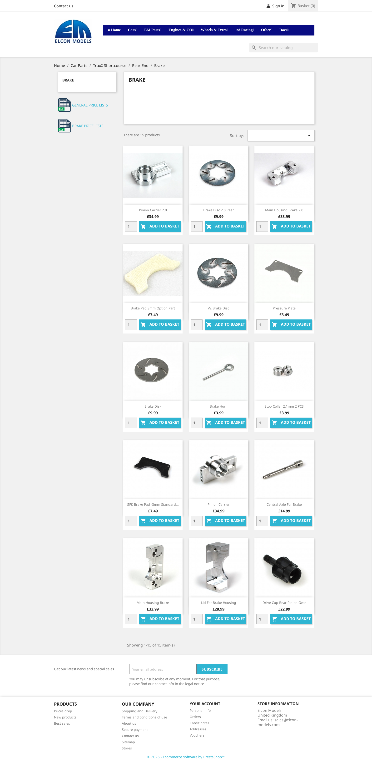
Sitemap (128, 742)
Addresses (198, 729)
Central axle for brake (284, 504)
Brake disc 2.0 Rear (218, 210)
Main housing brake (153, 602)
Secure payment (135, 729)
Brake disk (152, 406)
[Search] (283, 47)
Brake (68, 80)
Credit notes (199, 723)
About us (129, 723)
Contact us (63, 6)
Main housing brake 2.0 (284, 210)
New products (65, 717)
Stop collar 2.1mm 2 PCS (284, 406)
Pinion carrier (219, 504)
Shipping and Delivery (139, 711)
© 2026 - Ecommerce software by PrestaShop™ (186, 756)
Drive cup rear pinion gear (284, 602)
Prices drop (63, 711)
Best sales (62, 723)
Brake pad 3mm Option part (153, 308)
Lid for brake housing (218, 602)
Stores (127, 748)
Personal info (200, 710)
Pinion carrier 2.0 (153, 210)
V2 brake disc (218, 308)
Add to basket (159, 226)
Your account (205, 703)
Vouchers (197, 735)
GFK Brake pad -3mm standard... (153, 504)
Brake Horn (219, 406)
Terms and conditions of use (144, 717)
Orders (195, 716)
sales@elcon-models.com (278, 722)
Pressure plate (284, 308)
